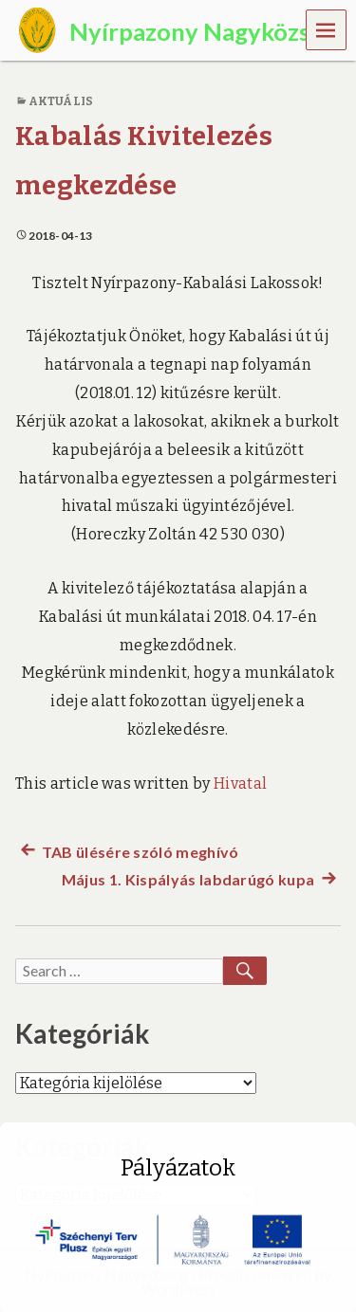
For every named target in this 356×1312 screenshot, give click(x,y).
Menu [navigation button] (327, 29)
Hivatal (240, 783)
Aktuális (60, 101)
